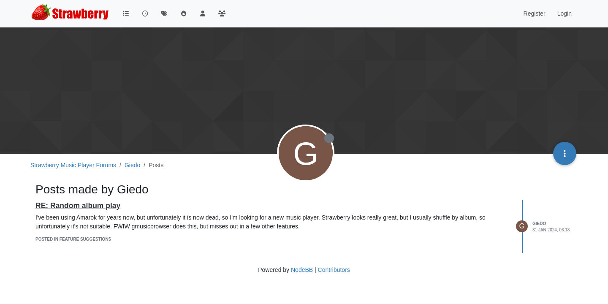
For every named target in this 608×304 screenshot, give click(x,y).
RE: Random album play (77, 205)
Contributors (334, 269)
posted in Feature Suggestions (73, 239)
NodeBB (302, 269)
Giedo (539, 223)
